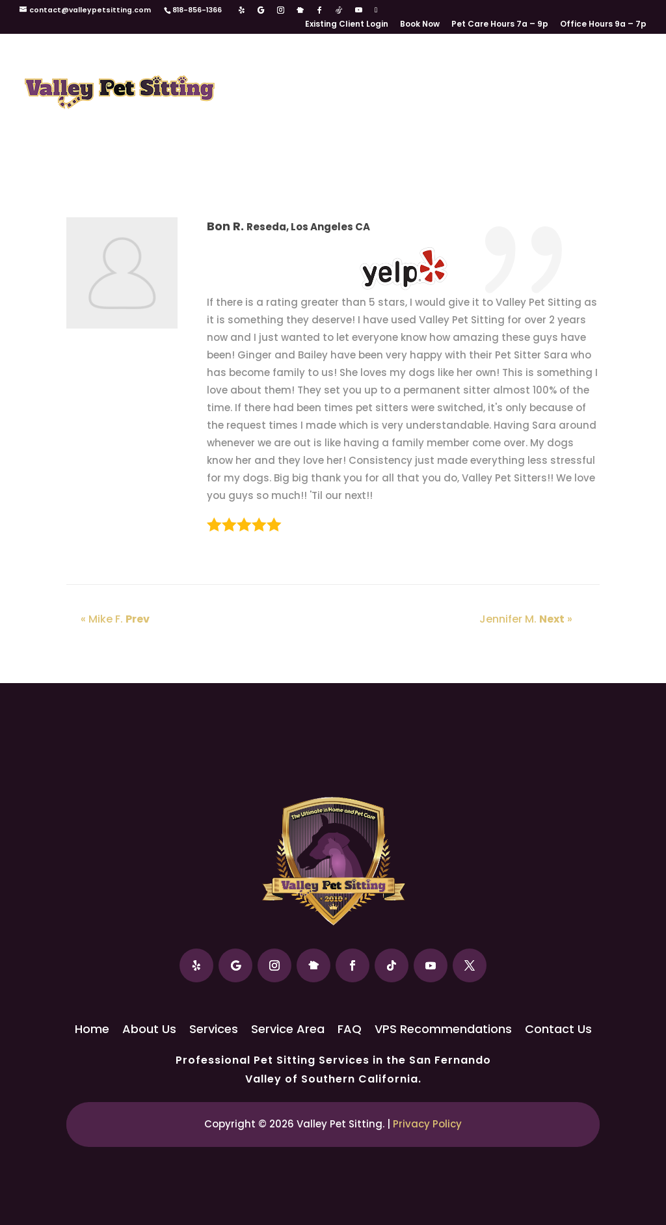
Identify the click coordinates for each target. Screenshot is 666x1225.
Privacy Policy (427, 1124)
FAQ (572, 72)
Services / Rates (403, 72)
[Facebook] (319, 10)
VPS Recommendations (379, 114)
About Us (306, 72)
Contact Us (501, 114)
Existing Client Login (346, 24)
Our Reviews (267, 114)
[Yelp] (241, 10)
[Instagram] (280, 10)
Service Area (510, 72)
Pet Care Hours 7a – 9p (499, 24)
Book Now (420, 24)
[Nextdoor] (300, 10)
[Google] (261, 10)
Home (249, 72)
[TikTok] (339, 10)
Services (213, 1029)
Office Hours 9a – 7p (603, 24)
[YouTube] (358, 10)
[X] (376, 10)
